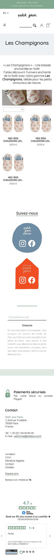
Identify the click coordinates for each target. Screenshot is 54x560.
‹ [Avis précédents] (1, 535)
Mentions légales (14, 460)
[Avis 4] (30, 552)
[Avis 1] (21, 552)
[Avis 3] (27, 552)
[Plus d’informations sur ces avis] (49, 516)
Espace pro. (12, 473)
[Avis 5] (33, 552)
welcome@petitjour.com (27, 436)
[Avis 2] (24, 552)
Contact (9, 463)
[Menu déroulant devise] (6, 13)
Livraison (10, 454)
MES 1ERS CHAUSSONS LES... (13, 139)
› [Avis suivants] (50, 535)
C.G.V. (8, 457)
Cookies (9, 467)
